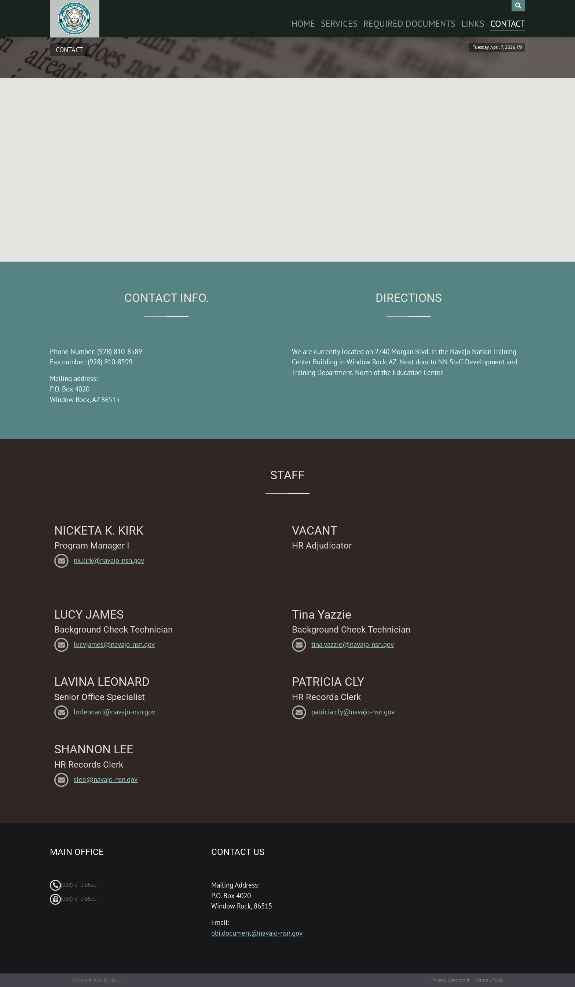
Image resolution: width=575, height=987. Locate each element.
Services (339, 23)
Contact (507, 23)
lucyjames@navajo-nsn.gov (114, 644)
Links (472, 23)
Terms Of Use (489, 980)
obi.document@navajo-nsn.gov (257, 932)
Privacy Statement (450, 980)
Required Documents (409, 23)
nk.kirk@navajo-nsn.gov (109, 560)
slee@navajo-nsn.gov (106, 779)
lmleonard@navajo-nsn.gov (114, 711)
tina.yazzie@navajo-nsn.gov (352, 644)
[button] (287, 161)
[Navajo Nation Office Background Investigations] (74, 18)
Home (303, 23)
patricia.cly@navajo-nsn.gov (353, 711)
